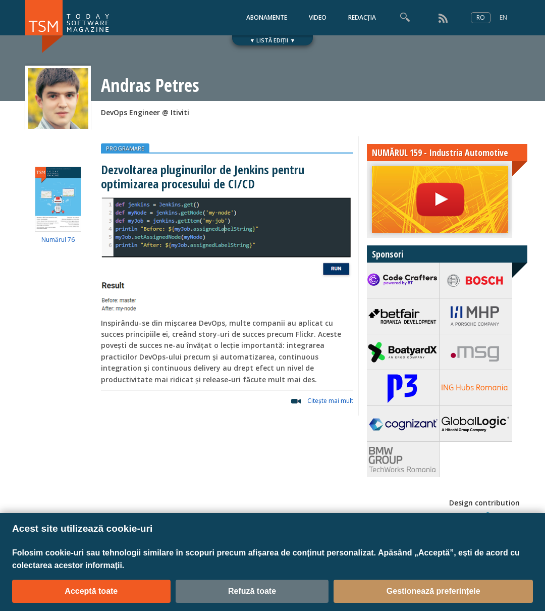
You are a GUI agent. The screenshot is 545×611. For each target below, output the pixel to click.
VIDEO (317, 17)
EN (503, 17)
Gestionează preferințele (433, 591)
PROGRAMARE (125, 148)
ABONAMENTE (266, 17)
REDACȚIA (362, 17)
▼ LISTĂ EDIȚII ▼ (273, 40)
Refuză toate (252, 591)
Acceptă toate (91, 591)
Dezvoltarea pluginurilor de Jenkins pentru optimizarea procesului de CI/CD (202, 176)
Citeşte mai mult (330, 400)
